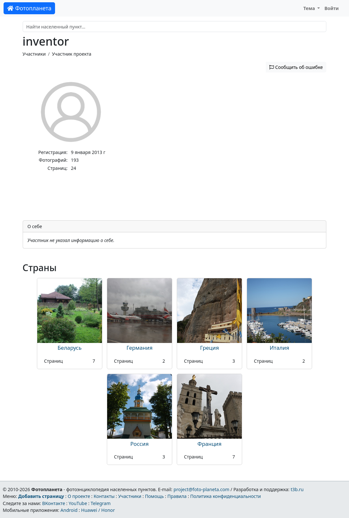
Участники (34, 54)
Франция (209, 443)
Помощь (154, 496)
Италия (279, 347)
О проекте (79, 496)
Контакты (104, 496)
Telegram (101, 503)
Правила (176, 496)
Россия (139, 443)
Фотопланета (29, 8)
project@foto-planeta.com (201, 489)
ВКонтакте (53, 503)
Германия (139, 347)
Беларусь (70, 347)
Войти (331, 8)
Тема (309, 8)
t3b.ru (297, 489)
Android (69, 510)
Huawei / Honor (98, 510)
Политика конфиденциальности (225, 496)
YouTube (78, 503)
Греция (209, 347)
